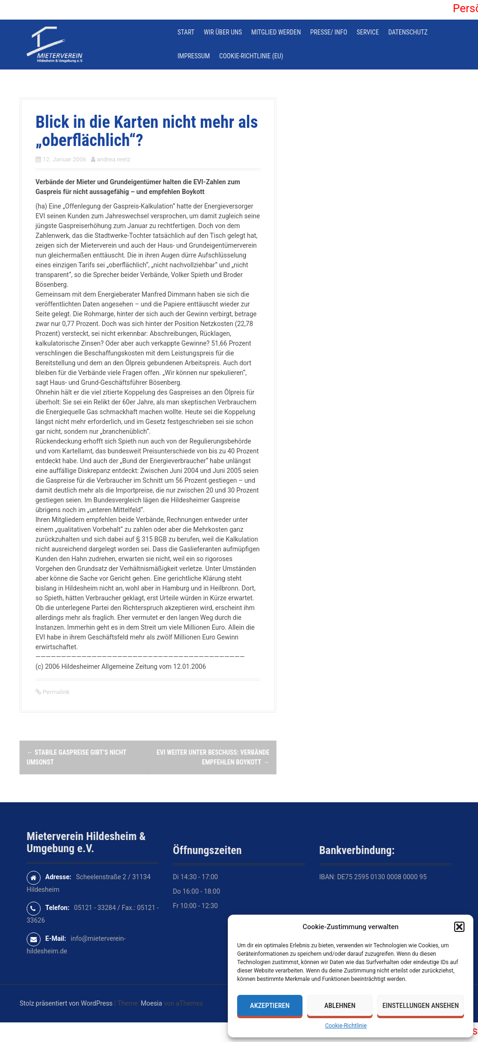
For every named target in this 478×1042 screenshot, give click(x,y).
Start (185, 32)
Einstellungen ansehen (420, 1005)
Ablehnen (340, 1005)
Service (368, 32)
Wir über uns (223, 32)
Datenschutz (408, 32)
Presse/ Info (328, 32)
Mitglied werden (276, 32)
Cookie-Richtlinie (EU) (251, 56)
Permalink (55, 691)
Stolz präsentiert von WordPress (66, 1003)
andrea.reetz (113, 159)
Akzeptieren (270, 1005)
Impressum (193, 56)
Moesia (151, 1003)
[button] (459, 926)
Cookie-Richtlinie (345, 1025)
